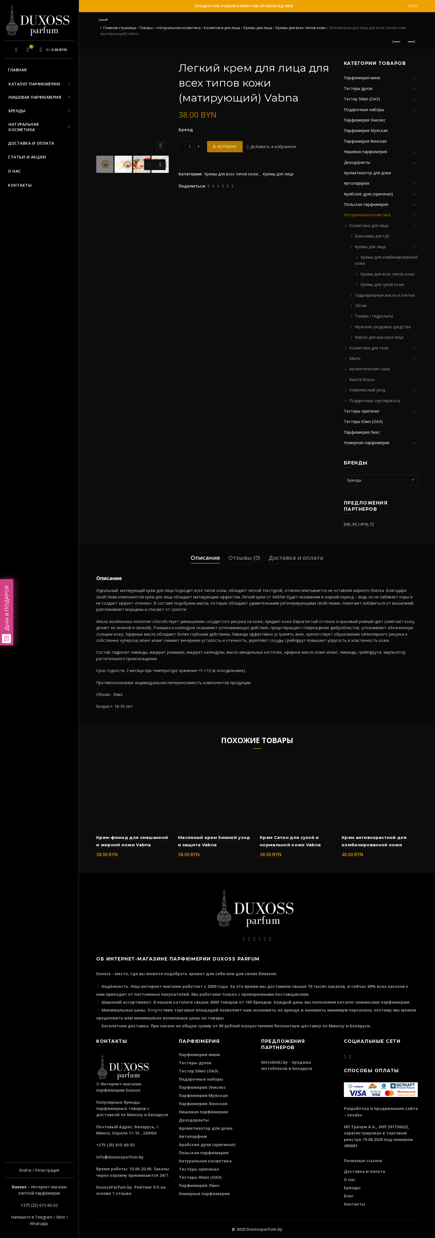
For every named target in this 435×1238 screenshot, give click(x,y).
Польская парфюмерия (366, 204)
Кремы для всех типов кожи (301, 27)
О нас (14, 171)
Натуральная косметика (23, 127)
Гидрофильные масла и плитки (384, 295)
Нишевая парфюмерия (34, 97)
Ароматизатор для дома (367, 172)
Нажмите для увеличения (160, 145)
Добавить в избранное (273, 146)
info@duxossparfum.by (120, 1157)
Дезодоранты (357, 162)
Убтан (361, 305)
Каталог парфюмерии (34, 84)
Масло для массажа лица (379, 337)
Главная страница (119, 27)
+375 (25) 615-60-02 (39, 1205)
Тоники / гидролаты (374, 316)
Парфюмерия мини (362, 77)
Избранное (30, 47)
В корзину (225, 146)
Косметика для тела (368, 348)
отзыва (123, 1193)
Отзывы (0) (244, 557)
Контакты (20, 185)
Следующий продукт (411, 41)
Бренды (16, 110)
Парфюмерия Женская (365, 141)
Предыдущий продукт (397, 41)
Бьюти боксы (362, 379)
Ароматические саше (369, 368)
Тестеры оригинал (361, 411)
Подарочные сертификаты (374, 400)
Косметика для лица (222, 27)
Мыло (355, 358)
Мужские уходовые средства (382, 326)
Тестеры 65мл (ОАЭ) (363, 421)
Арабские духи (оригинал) (368, 194)
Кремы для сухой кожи (382, 284)
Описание (205, 557)
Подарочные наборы (364, 109)
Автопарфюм (356, 183)
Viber (60, 1217)
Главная (17, 69)
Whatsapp (39, 1223)
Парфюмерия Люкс (362, 432)
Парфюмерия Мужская (366, 130)
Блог (413, 6)
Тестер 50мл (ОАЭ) (362, 99)
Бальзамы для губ (372, 236)
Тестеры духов (358, 88)
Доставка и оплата (31, 143)
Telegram (43, 1217)
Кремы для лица (257, 27)
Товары (146, 27)
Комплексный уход (367, 390)
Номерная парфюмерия (366, 442)
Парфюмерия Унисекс (365, 120)
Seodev (354, 1115)
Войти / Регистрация (39, 1170)
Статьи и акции (27, 157)
